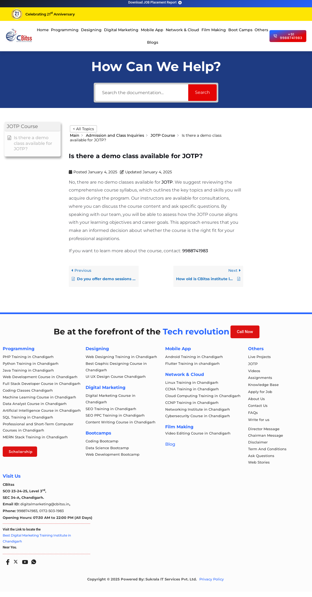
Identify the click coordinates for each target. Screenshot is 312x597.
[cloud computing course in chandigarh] (18, 35)
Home (43, 29)
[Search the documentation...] (141, 92)
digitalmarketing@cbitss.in (44, 509)
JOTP (167, 182)
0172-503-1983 (51, 516)
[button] (32, 126)
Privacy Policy (211, 584)
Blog (170, 446)
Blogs (152, 42)
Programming (65, 29)
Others (261, 29)
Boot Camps (240, 29)
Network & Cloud (182, 29)
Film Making (214, 29)
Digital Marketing (121, 29)
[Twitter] (15, 566)
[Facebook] (6, 565)
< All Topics (83, 128)
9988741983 (195, 250)
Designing (91, 29)
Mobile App (152, 29)
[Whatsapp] (32, 565)
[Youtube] (24, 565)
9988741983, (28, 516)
